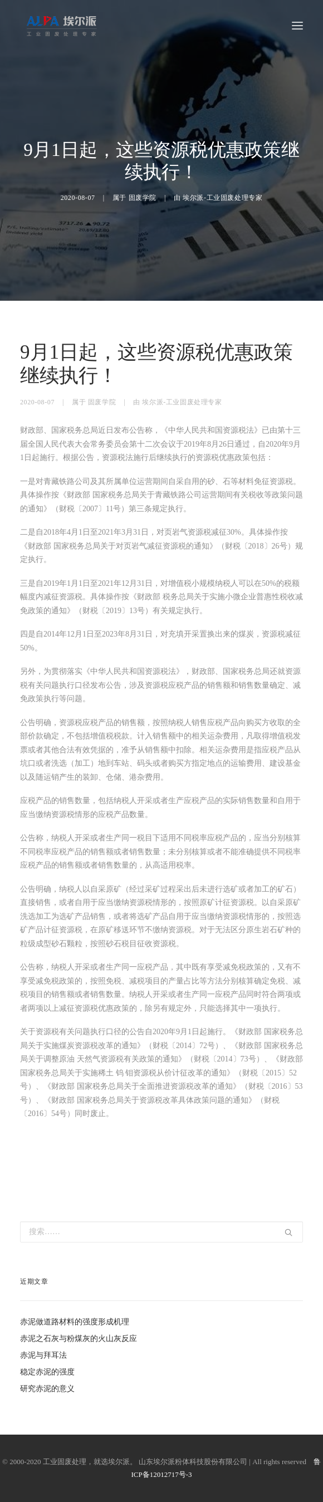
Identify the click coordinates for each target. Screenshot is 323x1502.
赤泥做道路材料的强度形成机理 (74, 1322)
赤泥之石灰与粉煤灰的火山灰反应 (78, 1338)
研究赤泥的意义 (47, 1388)
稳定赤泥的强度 (47, 1372)
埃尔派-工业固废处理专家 (222, 198)
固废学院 (142, 198)
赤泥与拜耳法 (43, 1355)
